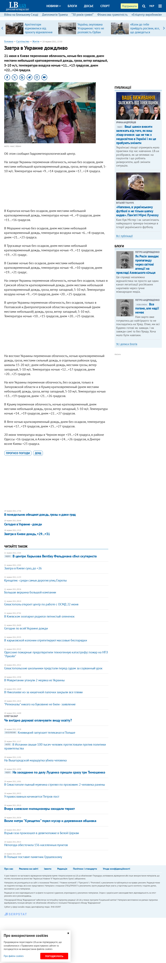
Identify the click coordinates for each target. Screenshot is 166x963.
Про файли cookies (14, 956)
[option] (30, 28)
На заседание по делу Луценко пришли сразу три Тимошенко (54, 772)
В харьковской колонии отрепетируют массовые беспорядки (45, 640)
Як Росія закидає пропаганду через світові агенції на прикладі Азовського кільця (137, 264)
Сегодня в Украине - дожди (23, 524)
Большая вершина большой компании (30, 592)
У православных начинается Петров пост (31, 796)
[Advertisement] (56, 191)
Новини (53, 6)
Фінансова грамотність (112, 14)
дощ (38, 453)
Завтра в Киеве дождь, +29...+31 (27, 534)
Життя (35, 41)
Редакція (62, 868)
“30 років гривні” (82, 14)
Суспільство (22, 41)
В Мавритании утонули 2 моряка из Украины (34, 680)
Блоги (72, 6)
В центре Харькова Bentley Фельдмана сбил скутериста (50, 556)
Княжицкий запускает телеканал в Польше (39, 732)
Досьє (88, 6)
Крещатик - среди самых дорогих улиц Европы (35, 580)
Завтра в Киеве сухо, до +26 (23, 568)
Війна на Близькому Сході (21, 14)
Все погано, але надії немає (147, 308)
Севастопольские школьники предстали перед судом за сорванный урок (53, 668)
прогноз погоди (18, 453)
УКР (151, 6)
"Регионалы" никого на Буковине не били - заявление (40, 704)
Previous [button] (2, 28)
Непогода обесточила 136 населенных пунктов (36, 845)
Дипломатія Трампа (55, 14)
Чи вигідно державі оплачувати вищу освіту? (38, 720)
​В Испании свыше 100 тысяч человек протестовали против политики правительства (55, 746)
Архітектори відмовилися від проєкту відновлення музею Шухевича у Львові (38, 32)
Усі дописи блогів (126, 344)
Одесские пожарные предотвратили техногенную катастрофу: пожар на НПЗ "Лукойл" (56, 654)
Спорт (105, 6)
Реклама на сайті (28, 868)
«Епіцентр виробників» (147, 14)
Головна (8, 41)
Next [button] (164, 28)
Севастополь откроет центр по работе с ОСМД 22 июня (41, 604)
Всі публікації (124, 236)
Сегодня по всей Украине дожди (26, 628)
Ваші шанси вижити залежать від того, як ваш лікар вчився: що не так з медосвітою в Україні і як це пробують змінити (136, 134)
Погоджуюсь (54, 956)
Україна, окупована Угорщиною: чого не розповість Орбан (91, 28)
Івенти (47, 868)
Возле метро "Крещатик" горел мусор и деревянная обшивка (50, 820)
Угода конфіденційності (116, 868)
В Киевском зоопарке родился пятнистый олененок (39, 616)
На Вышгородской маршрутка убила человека (35, 760)
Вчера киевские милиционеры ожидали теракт (39, 808)
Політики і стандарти (85, 868)
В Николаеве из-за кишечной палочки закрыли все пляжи (43, 692)
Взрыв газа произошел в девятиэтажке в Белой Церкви (41, 833)
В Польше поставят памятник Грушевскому (33, 857)
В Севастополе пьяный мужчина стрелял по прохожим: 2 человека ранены (54, 784)
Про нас (8, 868)
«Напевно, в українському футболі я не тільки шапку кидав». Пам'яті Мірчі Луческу (137, 211)
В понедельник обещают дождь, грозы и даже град (40, 514)
